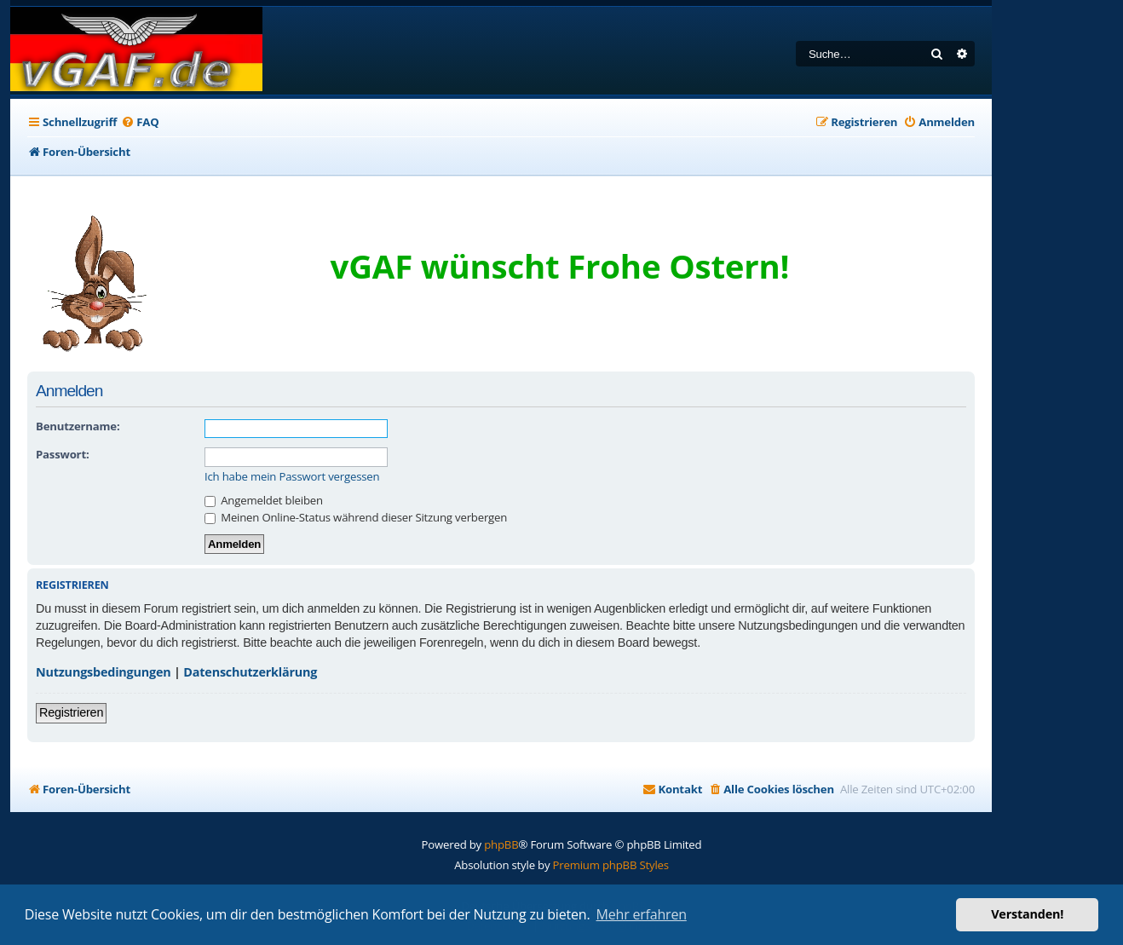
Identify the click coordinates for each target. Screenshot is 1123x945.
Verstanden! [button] (1027, 914)
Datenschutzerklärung (250, 672)
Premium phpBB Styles (611, 865)
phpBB (501, 844)
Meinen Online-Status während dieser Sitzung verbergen (355, 517)
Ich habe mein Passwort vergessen (291, 477)
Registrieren (71, 712)
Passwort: (62, 454)
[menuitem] (139, 122)
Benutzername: (77, 426)
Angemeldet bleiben (263, 500)
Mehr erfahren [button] (641, 914)
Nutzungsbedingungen (103, 672)
